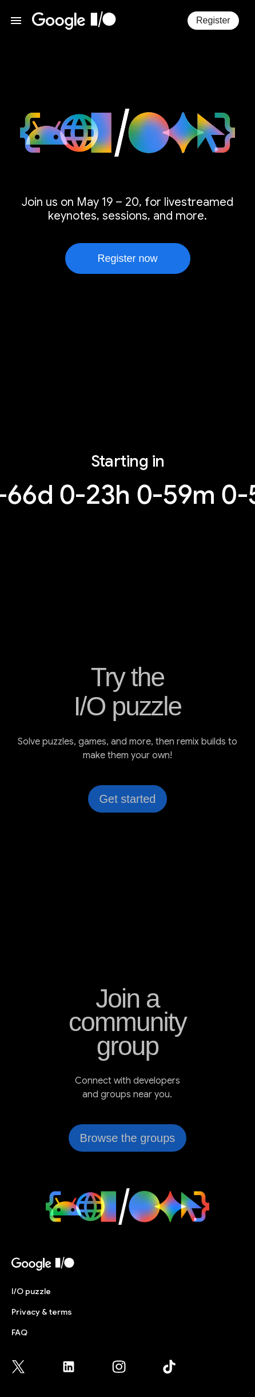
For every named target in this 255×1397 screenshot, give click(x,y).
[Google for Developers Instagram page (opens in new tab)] (126, 1366)
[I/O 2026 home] (74, 20)
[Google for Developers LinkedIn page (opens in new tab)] (75, 1366)
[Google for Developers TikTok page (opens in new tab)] (169, 1366)
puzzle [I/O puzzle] (31, 1291)
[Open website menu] (16, 20)
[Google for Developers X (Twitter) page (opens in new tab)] (25, 1366)
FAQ (19, 1332)
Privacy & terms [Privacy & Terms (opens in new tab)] (41, 1312)
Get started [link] (127, 799)
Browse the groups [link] (128, 1138)
